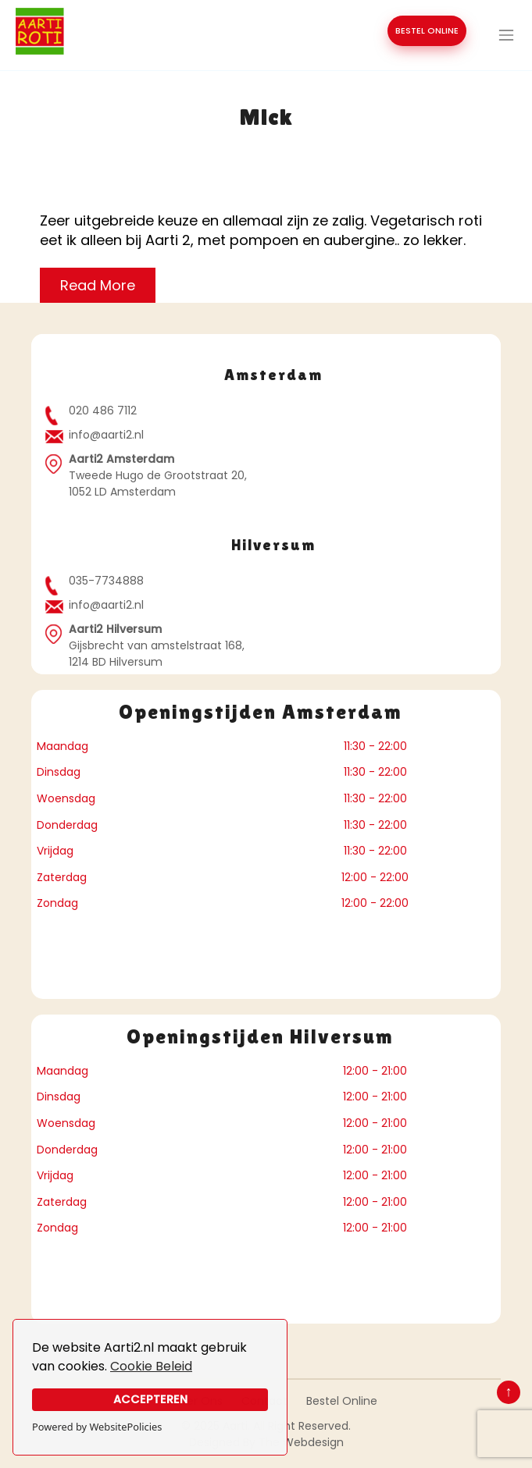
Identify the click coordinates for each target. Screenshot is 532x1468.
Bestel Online (341, 1401)
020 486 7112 (103, 410)
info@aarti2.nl (106, 435)
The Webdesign (301, 1442)
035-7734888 (106, 580)
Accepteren (150, 1399)
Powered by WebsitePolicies (97, 1427)
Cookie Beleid (151, 1366)
